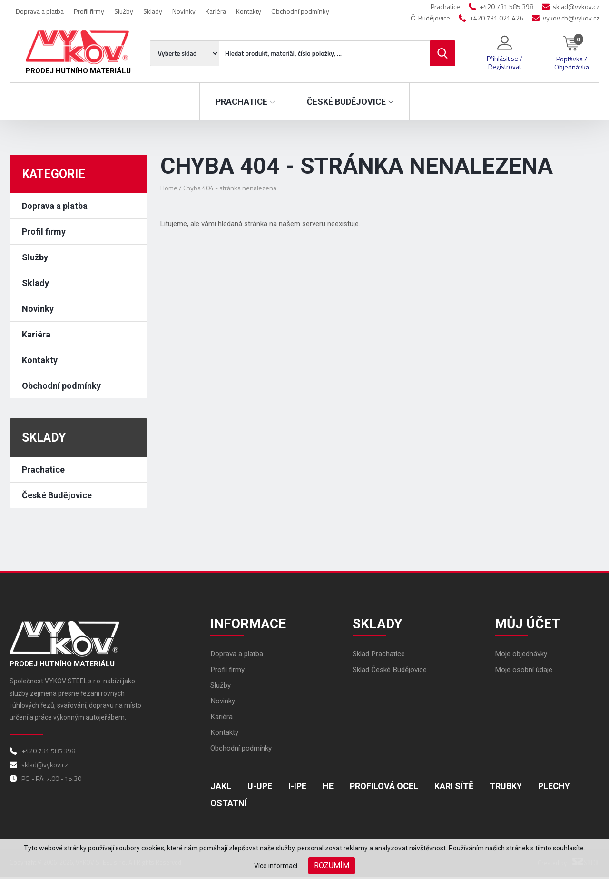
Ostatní (228, 805)
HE (328, 788)
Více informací (275, 865)
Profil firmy (89, 11)
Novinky (184, 11)
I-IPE (297, 788)
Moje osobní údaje (525, 671)
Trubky (506, 788)
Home (168, 188)
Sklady (152, 11)
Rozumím (331, 865)
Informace (250, 624)
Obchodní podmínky (300, 11)
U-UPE (259, 788)
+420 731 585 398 (506, 6)
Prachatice (43, 469)
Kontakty (248, 11)
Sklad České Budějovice (392, 671)
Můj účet (529, 624)
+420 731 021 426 (496, 18)
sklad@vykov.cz (576, 6)
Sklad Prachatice (380, 656)
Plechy (554, 788)
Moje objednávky (523, 656)
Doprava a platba (40, 11)
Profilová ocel (384, 788)
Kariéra (216, 11)
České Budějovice (57, 495)
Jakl (220, 788)
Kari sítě (453, 788)
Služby (123, 11)
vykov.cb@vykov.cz (571, 18)
